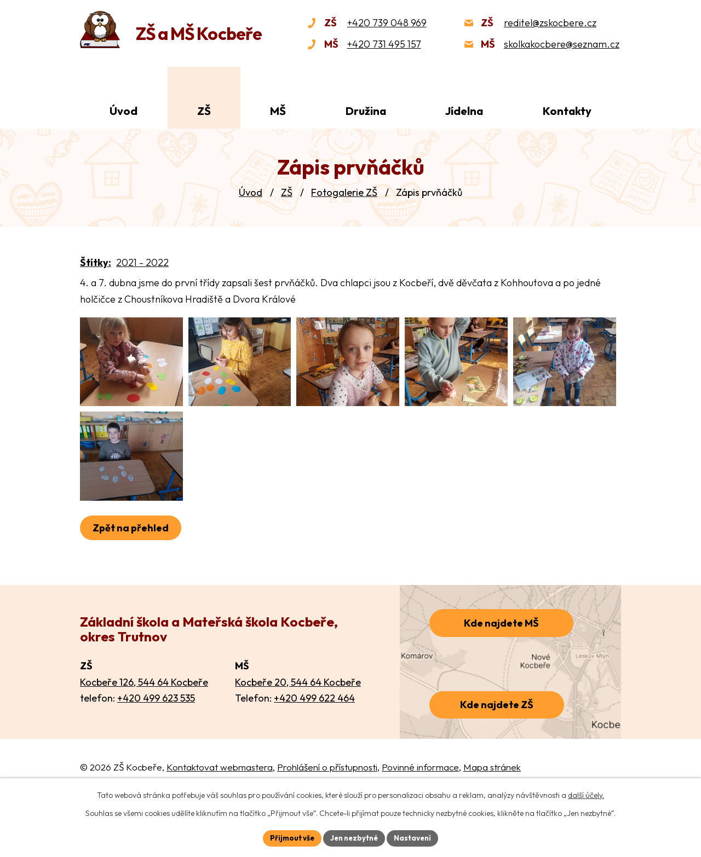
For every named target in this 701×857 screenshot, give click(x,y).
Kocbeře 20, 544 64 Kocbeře (298, 722)
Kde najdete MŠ (501, 664)
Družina (366, 111)
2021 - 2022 (142, 262)
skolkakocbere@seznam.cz (561, 44)
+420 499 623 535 (156, 739)
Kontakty (567, 111)
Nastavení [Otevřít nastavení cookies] (416, 837)
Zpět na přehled (133, 569)
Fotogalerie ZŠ (344, 192)
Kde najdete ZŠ (496, 745)
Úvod (250, 192)
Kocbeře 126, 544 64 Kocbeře (144, 722)
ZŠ (286, 192)
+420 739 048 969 (387, 22)
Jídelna (464, 111)
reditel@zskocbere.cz (550, 22)
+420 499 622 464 (314, 739)
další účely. (586, 794)
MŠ (278, 111)
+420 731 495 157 (384, 44)
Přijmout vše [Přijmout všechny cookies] (288, 837)
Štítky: (95, 262)
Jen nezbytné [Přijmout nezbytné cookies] (354, 837)
